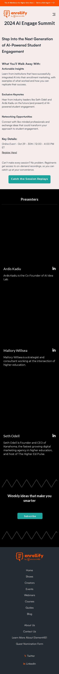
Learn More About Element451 (29, 637)
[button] (54, 14)
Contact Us (29, 631)
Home (29, 570)
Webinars (29, 595)
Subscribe (30, 516)
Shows (29, 576)
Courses (29, 601)
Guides (30, 607)
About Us (29, 625)
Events (29, 589)
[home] (14, 14)
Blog (29, 613)
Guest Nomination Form (29, 643)
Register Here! (9, 152)
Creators (30, 582)
